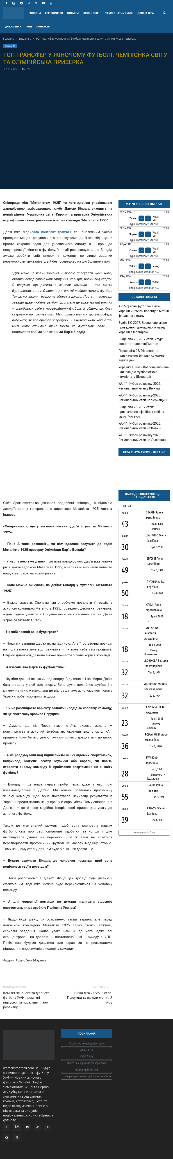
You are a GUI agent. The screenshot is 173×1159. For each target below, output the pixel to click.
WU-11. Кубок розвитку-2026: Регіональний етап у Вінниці (139, 386)
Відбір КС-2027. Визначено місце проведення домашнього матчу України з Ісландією (142, 327)
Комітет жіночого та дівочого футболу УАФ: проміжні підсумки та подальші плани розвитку (26, 1000)
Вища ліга (25, 39)
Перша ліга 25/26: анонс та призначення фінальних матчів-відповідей (141, 355)
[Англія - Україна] (144, 282)
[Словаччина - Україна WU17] (144, 250)
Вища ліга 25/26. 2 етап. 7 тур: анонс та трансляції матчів (140, 341)
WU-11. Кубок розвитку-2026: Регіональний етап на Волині (139, 426)
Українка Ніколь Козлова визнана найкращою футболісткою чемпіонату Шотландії (143, 371)
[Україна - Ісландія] (144, 266)
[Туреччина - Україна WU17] (144, 218)
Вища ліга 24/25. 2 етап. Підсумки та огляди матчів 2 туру (89, 997)
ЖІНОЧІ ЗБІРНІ (92, 13)
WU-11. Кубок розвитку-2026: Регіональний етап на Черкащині (142, 398)
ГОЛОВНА (35, 13)
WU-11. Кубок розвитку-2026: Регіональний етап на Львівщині (142, 437)
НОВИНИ (73, 13)
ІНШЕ (28, 26)
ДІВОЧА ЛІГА (145, 13)
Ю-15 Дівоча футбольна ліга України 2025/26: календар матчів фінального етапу (143, 310)
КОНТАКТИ (43, 26)
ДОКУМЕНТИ (13, 26)
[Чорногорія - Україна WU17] (144, 234)
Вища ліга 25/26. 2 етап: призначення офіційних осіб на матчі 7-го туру (141, 411)
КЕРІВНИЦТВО (54, 13)
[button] (164, 13)
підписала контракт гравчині (47, 232)
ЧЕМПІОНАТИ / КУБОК (119, 13)
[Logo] (15, 13)
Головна (8, 39)
